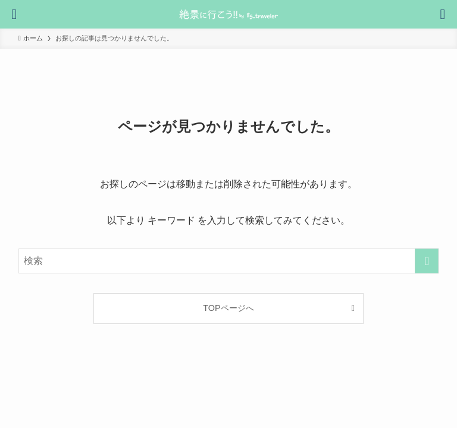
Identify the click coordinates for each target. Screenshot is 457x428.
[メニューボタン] (442, 14)
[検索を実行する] (427, 260)
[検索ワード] (228, 260)
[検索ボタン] (14, 14)
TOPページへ (228, 308)
